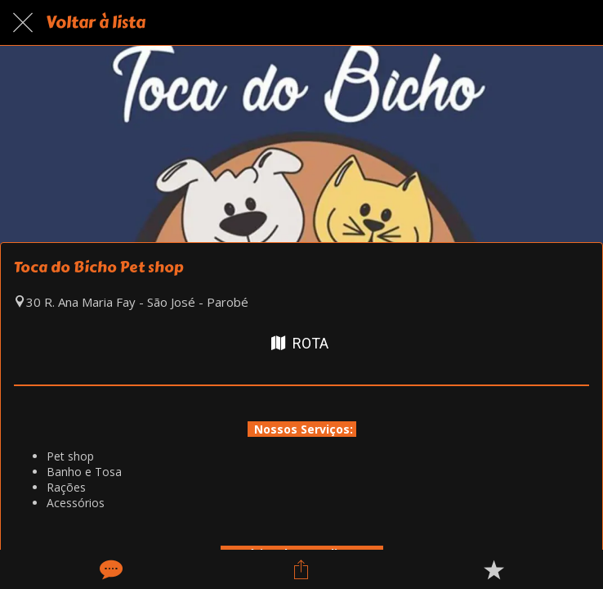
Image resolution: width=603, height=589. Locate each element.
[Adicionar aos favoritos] (493, 569)
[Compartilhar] (301, 569)
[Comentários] (109, 569)
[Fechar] (23, 23)
